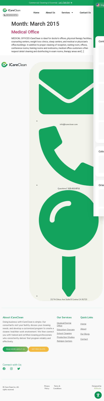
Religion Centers (64, 342)
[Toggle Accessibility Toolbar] (98, 395)
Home (36, 12)
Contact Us (85, 12)
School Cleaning (64, 334)
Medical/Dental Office (64, 324)
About (83, 330)
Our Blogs (85, 336)
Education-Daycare (66, 330)
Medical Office (25, 32)
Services (67, 12)
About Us (50, 12)
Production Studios (66, 338)
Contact (84, 342)
